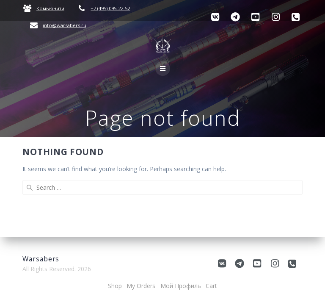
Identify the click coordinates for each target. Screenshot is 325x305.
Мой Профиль (180, 286)
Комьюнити (50, 8)
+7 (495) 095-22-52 (110, 8)
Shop (115, 286)
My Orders (141, 286)
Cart (211, 286)
